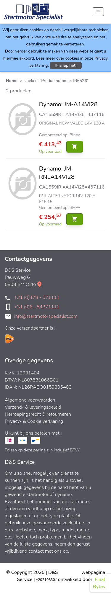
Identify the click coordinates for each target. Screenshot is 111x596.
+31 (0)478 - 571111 (36, 297)
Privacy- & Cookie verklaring (34, 421)
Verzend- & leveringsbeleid (33, 407)
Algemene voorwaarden (30, 400)
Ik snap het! (65, 65)
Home (11, 80)
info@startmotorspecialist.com (46, 316)
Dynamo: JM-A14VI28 (68, 104)
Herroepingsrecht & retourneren (38, 414)
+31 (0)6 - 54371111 (36, 307)
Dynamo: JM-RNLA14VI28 (57, 173)
